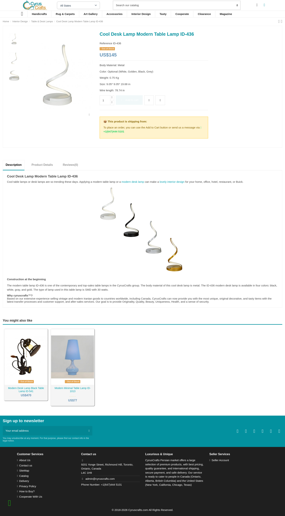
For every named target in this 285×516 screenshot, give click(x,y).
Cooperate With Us (30, 496)
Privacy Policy (27, 486)
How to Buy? (27, 491)
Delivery (24, 480)
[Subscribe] (89, 431)
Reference (106, 43)
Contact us (25, 465)
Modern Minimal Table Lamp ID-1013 (73, 390)
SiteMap (24, 470)
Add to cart (129, 99)
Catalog (24, 475)
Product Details (42, 164)
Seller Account (220, 460)
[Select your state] (78, 5)
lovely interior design (172, 181)
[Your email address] (44, 431)
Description (14, 164)
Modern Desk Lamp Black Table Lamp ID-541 (26, 390)
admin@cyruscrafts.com (100, 478)
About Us (24, 460)
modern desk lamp (133, 181)
